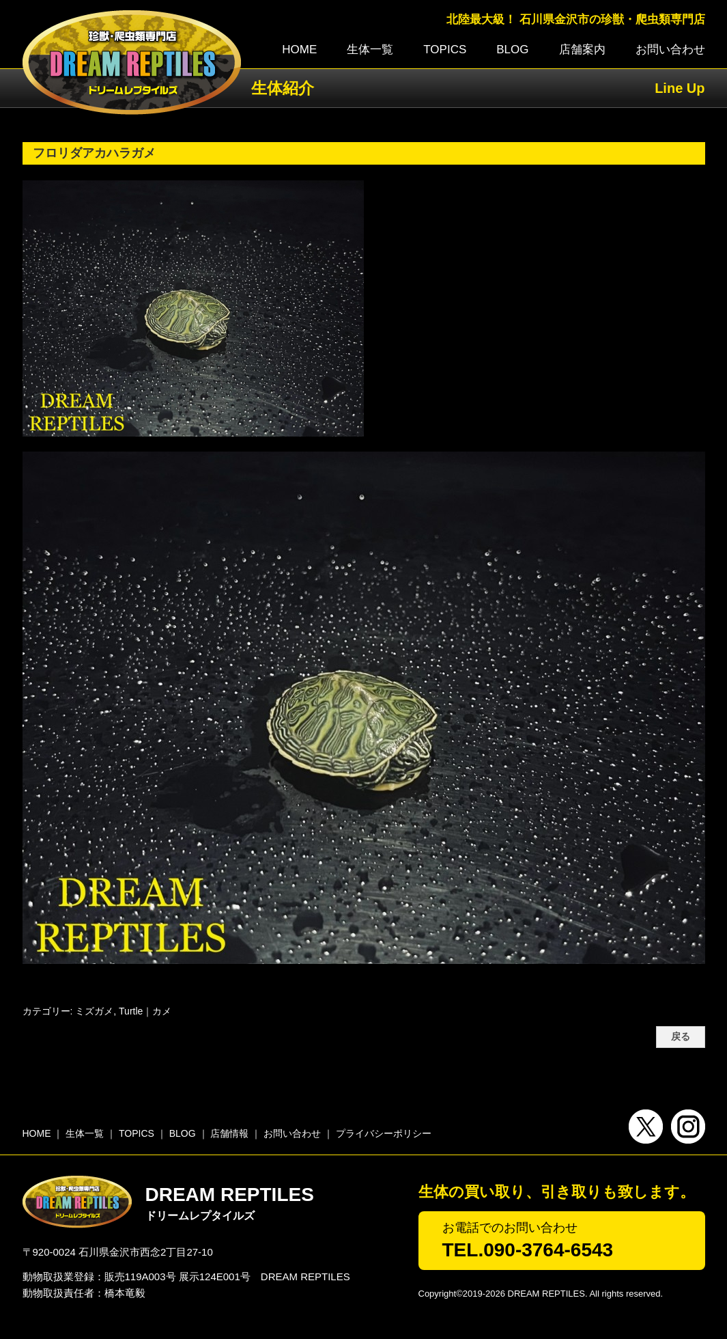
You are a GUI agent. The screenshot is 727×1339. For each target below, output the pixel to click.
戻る (680, 1037)
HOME (299, 49)
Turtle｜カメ (145, 1011)
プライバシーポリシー (383, 1133)
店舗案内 (582, 49)
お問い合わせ (670, 49)
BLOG (512, 49)
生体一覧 (370, 49)
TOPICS (444, 49)
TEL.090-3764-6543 (528, 1249)
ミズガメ (94, 1011)
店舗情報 (229, 1133)
